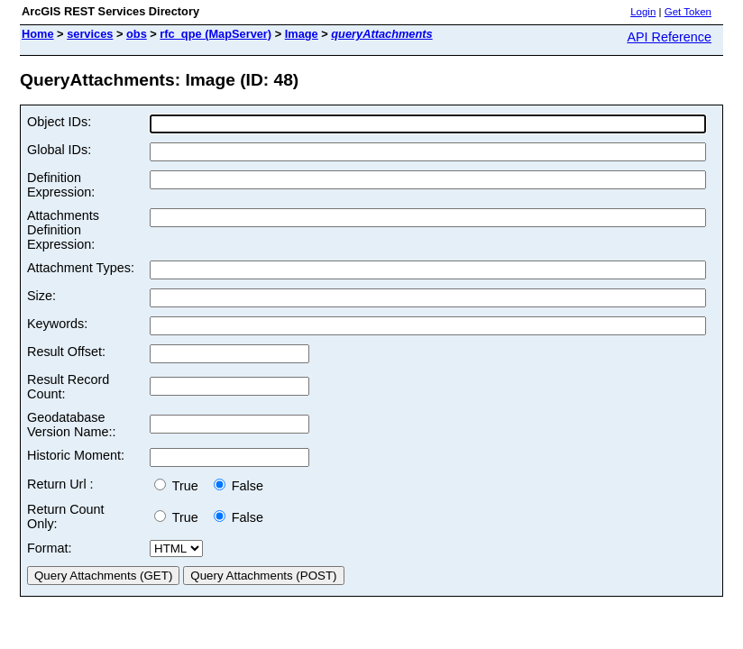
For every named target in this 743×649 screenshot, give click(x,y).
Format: (49, 548)
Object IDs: (59, 121)
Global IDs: (59, 149)
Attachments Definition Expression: (63, 229)
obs (136, 34)
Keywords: (57, 323)
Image (301, 34)
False (238, 486)
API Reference (669, 37)
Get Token (688, 11)
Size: (41, 295)
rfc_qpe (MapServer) (215, 34)
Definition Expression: (61, 184)
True (180, 486)
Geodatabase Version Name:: (71, 424)
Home (38, 34)
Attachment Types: (80, 268)
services (90, 34)
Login (643, 11)
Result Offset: (66, 351)
